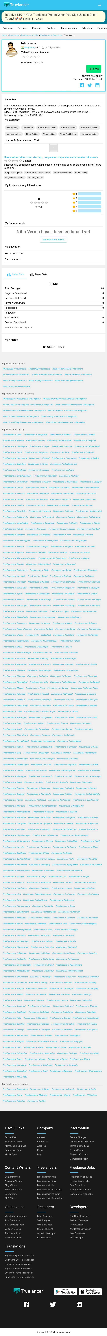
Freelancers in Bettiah (39, 1012)
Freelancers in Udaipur (36, 487)
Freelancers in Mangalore (89, 629)
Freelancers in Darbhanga (39, 699)
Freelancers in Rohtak (37, 676)
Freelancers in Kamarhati (14, 664)
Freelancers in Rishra (79, 1059)
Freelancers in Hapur (40, 735)
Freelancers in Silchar (87, 918)
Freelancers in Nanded (38, 582)
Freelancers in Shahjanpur (66, 670)
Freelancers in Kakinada (14, 694)
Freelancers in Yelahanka (40, 1065)
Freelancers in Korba (65, 629)
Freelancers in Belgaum (85, 623)
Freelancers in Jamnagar (89, 599)
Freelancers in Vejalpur (41, 1035)
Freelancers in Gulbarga (64, 605)
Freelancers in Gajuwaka (40, 717)
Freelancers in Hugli (90, 841)
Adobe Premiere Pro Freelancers (47, 374)
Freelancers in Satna (64, 717)
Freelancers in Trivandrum (15, 482)
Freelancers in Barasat (89, 682)
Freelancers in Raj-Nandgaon (83, 923)
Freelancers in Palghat (13, 988)
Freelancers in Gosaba (36, 770)
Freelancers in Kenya (12, 1095)
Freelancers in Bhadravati (38, 882)
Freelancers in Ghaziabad (14, 458)
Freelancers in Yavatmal (14, 1006)
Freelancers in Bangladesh (15, 1089)
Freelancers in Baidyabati (14, 1071)
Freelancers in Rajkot (88, 458)
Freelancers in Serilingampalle (17, 929)
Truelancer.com (62, 1332)
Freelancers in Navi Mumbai (88, 511)
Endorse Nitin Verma (53, 239)
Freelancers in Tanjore (85, 694)
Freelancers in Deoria (34, 1000)
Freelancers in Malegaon (69, 617)
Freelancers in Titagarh (86, 1006)
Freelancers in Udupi (36, 876)
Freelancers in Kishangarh (61, 988)
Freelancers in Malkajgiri (66, 929)
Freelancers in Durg (12, 723)
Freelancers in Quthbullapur (15, 764)
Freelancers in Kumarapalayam (42, 806)
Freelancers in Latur (43, 652)
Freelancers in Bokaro (84, 576)
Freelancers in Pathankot (64, 847)
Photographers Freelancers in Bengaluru (21, 399)
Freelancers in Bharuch (69, 912)
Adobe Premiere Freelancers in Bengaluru (75, 405)
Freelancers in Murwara (14, 806)
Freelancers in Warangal (14, 582)
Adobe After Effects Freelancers (67, 369)
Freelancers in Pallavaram (62, 900)
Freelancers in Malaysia (36, 1095)
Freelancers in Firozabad (85, 676)
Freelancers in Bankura (64, 977)
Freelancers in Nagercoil (65, 764)
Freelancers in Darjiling (13, 1024)
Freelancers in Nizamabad (15, 682)
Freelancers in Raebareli (14, 817)
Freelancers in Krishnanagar (16, 941)
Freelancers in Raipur (63, 511)
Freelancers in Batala (65, 941)
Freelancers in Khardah (80, 1000)
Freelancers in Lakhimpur (14, 953)
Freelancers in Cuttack (60, 576)
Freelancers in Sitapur (79, 876)
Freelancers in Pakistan (14, 1101)
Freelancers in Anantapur (69, 741)
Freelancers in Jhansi (13, 635)
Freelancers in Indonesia (63, 1089)
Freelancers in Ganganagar (36, 753)
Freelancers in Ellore (63, 823)
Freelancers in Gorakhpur (42, 523)
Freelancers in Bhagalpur (36, 647)
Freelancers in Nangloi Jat (71, 806)
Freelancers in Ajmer (12, 594)
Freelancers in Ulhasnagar (37, 594)
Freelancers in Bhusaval (87, 823)
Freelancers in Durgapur (88, 588)
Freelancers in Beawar (36, 994)
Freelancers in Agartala (56, 782)
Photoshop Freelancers (39, 369)
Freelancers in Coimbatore (64, 458)
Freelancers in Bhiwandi (64, 564)
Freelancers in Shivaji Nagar (73, 540)
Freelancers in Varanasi (39, 511)
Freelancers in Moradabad (38, 564)
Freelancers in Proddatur (66, 841)
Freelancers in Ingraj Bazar (65, 864)
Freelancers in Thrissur (13, 493)
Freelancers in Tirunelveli (42, 517)
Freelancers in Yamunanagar (88, 776)
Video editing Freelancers (40, 380)
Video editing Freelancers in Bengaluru (59, 416)
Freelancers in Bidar (34, 782)
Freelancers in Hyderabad (59, 440)
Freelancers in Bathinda (63, 735)
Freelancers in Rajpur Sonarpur (17, 629)
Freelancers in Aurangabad (45, 540)
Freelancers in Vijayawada (65, 482)
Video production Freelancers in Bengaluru (65, 422)
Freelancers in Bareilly (13, 564)
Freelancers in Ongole (61, 853)
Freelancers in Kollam (70, 641)
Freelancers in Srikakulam (15, 1053)
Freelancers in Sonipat (81, 723)
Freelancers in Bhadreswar (15, 1035)
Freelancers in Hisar (35, 688)
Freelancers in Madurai (38, 493)
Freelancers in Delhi (12, 434)
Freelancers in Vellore (40, 605)
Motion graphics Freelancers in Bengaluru (67, 410)
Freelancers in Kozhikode (63, 582)
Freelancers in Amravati (14, 576)
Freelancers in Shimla (39, 853)
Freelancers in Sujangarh (40, 823)
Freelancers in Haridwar (39, 817)
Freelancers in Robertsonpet (69, 971)
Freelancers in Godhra (37, 988)
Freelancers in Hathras (62, 1012)
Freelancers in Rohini (36, 552)
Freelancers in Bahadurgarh (15, 912)
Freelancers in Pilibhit (13, 994)
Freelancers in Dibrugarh (38, 1029)
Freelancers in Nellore (63, 635)
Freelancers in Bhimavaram (15, 947)
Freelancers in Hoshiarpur (35, 900)
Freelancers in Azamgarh (14, 1065)
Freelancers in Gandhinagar (85, 800)
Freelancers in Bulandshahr (87, 794)
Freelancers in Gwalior (13, 505)
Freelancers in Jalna (12, 711)
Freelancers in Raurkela (88, 582)
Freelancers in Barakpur (39, 935)
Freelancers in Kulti (38, 682)
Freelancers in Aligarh (79, 558)
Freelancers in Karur (88, 747)
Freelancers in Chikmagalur (67, 1035)
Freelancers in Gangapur (71, 1041)
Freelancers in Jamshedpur (15, 523)
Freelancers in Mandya (41, 977)
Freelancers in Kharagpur (14, 776)
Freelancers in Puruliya (13, 1029)
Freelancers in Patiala (63, 664)
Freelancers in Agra (65, 517)
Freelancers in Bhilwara (14, 670)
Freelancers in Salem (84, 546)
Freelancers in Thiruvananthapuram (19, 558)
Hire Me (93, 69)
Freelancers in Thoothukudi (38, 635)
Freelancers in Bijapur (40, 705)
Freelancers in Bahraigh (39, 829)
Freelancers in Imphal (13, 770)
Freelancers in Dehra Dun (14, 588)
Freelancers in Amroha (13, 847)
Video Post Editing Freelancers (69, 380)
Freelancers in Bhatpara (89, 605)
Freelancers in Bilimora (13, 599)
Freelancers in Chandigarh (15, 446)
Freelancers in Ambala (63, 935)
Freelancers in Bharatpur (85, 753)
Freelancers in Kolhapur (63, 594)
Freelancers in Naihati (34, 723)
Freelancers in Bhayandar (62, 588)
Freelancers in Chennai (84, 434)
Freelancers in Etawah (87, 717)
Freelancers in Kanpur (40, 482)
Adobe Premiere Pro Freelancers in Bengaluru (24, 410)
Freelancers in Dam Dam (63, 1024)
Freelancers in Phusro (88, 817)
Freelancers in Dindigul (62, 694)
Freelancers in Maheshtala (15, 617)
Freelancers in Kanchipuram (62, 770)
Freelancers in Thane (38, 464)
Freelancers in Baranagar (14, 717)
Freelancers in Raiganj (39, 864)
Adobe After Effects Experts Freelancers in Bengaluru (28, 405)
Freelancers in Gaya (44, 629)
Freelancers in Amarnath (40, 776)
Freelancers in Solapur (13, 546)
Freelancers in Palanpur (38, 1024)
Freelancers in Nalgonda (86, 1029)
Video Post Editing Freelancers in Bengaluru (23, 422)
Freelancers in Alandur (43, 906)
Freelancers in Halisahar (39, 1006)
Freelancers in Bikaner (82, 505)
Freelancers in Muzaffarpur (63, 658)
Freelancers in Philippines (84, 1095)
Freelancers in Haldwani (64, 953)
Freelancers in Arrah (88, 764)
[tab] (15, 274)
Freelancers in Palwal (62, 1029)
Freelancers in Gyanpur (13, 794)
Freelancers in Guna (65, 906)
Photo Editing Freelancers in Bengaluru (20, 416)
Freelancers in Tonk (58, 923)
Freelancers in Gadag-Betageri (17, 859)
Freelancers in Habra (87, 953)
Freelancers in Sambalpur (14, 888)
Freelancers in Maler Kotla (15, 1077)
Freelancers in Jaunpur (90, 864)
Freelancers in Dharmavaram (88, 1071)
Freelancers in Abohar (59, 994)
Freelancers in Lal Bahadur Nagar (40, 711)
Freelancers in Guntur (13, 499)
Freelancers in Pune (35, 440)
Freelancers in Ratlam (13, 747)
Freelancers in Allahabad (38, 535)
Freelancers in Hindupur (61, 982)
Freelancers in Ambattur (14, 658)
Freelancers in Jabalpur (58, 505)
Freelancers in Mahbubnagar (16, 971)
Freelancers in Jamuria (64, 894)
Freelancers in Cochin (13, 487)
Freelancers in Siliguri (87, 594)
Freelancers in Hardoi (87, 1024)
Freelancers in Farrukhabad (15, 741)
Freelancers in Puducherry (15, 570)
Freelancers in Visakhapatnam (17, 476)
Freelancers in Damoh (56, 1047)
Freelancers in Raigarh (13, 1041)
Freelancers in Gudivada (66, 1065)
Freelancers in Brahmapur (39, 670)
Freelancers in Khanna (35, 1059)
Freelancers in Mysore (13, 552)
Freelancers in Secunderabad (85, 487)
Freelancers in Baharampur (45, 835)
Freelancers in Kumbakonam (16, 870)
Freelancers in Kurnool (36, 611)
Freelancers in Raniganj (87, 988)
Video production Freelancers (16, 386)
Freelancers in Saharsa (42, 941)
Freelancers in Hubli (58, 552)
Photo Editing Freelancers (14, 380)
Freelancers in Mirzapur (89, 770)
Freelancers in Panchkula (38, 794)
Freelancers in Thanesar (68, 959)
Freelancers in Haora (82, 535)
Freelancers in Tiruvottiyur (37, 729)
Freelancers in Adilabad (79, 1047)
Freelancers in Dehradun (84, 499)
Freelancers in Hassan (57, 1000)
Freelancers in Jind (11, 894)
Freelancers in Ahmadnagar (44, 641)
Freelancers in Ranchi (60, 499)
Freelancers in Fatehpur (43, 870)
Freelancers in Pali (63, 776)
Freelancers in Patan (12, 1059)
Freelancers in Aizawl (63, 705)
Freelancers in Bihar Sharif (15, 735)
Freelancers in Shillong (85, 982)
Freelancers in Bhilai (39, 570)
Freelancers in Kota (35, 505)
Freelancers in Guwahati (63, 493)
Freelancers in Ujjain (59, 611)
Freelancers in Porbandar (14, 959)
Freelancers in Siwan (33, 1047)
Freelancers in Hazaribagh (43, 912)
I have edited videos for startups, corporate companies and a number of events (51, 157)
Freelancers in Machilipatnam (16, 812)
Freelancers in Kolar (12, 1018)
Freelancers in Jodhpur (90, 482)
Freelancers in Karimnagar (15, 758)
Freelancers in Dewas (68, 711)
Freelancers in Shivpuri (13, 882)
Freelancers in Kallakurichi (15, 517)
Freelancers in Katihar (43, 812)
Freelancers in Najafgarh (89, 517)
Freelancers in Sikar (62, 794)
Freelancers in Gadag (39, 888)
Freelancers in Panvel (63, 1006)
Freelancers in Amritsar (36, 499)
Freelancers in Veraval (85, 882)
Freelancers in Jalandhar (45, 476)
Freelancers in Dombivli (13, 535)
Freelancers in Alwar (63, 699)
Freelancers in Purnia (12, 800)
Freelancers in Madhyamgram (37, 894)
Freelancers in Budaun (84, 888)
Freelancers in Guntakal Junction (42, 1041)
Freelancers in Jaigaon (88, 894)
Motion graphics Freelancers (78, 374)
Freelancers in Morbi (89, 1053)
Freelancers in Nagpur (39, 470)
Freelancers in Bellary (38, 658)
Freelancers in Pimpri (90, 523)
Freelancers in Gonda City (14, 982)
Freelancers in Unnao (61, 888)
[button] (7, 28)
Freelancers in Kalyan (13, 529)
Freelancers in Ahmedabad (87, 446)
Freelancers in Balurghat (42, 947)
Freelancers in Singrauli (64, 817)
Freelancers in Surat (60, 452)
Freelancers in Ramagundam (39, 747)
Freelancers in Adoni (62, 882)
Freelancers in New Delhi (14, 511)
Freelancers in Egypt (39, 1089)
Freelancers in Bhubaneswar (64, 464)
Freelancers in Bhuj (38, 982)
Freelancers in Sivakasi (65, 747)
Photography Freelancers (14, 369)
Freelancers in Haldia (87, 859)
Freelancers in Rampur (58, 688)
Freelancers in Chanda (86, 664)
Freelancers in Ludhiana (63, 470)
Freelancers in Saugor (62, 729)
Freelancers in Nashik (67, 523)
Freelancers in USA (36, 1101)
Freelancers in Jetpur (67, 1053)
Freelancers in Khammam (14, 864)
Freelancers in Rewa (12, 782)
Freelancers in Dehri (12, 1000)
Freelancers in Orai (11, 900)
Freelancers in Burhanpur (38, 788)
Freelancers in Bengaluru (36, 452)
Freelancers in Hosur (60, 753)
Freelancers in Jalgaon (39, 623)
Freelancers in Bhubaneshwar (52, 558)
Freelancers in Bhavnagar (85, 570)
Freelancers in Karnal (41, 764)
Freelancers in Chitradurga (41, 959)
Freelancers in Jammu (13, 611)
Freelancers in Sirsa (88, 829)
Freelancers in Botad (57, 1059)
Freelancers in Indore (62, 446)
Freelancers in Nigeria (60, 1095)
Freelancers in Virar (43, 929)
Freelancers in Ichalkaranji (15, 705)
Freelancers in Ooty (12, 753)
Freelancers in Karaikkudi (64, 829)
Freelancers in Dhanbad (88, 529)
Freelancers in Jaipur (39, 446)
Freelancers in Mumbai (60, 434)
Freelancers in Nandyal (13, 876)
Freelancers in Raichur (67, 758)
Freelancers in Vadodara (14, 464)
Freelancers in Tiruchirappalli (16, 540)
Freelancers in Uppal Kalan (42, 1053)
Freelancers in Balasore (61, 1071)
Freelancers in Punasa (61, 647)
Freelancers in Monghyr (81, 782)
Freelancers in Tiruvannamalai (17, 965)
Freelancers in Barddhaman (63, 682)
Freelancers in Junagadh (14, 823)
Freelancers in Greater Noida (84, 688)
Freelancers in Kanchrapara (68, 965)
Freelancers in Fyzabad (39, 918)
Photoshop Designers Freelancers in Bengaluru (64, 399)
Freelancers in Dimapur (42, 971)
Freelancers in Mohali (59, 487)
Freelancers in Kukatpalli (66, 652)
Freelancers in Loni (57, 876)
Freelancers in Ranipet (86, 705)
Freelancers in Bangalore (35, 434)
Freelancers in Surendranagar (74, 835)
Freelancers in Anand (43, 965)
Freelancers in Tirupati (57, 723)
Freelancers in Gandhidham (69, 870)
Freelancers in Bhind (88, 847)
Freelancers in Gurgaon (84, 440)
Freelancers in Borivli (61, 570)
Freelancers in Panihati (87, 635)
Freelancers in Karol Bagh (39, 599)
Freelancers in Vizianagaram (16, 841)
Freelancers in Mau (83, 729)
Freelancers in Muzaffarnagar (16, 652)
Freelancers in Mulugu (13, 688)
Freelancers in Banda (12, 923)
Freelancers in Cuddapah (14, 1012)
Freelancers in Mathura (39, 664)
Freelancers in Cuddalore (14, 853)
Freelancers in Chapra (86, 788)
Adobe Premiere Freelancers (16, 374)
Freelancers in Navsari (44, 859)
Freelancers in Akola (62, 623)
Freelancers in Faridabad (14, 470)
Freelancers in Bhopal (39, 458)
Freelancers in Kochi (86, 493)
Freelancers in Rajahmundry (16, 641)
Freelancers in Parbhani (14, 699)
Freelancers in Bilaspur (86, 699)
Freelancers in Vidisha (39, 953)
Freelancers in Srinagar (37, 546)
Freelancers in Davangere (14, 623)
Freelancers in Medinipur (14, 918)
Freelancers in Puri (66, 859)
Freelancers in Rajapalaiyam (86, 1018)
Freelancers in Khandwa (14, 829)
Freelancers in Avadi (12, 729)
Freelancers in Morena (35, 923)
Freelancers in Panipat (38, 694)
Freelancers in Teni (61, 535)
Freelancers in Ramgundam (84, 611)
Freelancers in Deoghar (13, 788)
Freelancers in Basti (38, 1071)
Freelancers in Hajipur (88, 977)
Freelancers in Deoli (12, 1047)
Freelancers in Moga (82, 994)
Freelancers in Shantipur (14, 935)
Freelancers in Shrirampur (42, 758)
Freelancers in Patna (69, 476)
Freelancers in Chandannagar (16, 835)
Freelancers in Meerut (36, 529)
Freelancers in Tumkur (61, 676)
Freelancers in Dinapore (64, 918)
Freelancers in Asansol (64, 599)
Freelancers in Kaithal (66, 947)
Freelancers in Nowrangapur (62, 529)
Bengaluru (29, 47)
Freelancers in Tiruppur (61, 546)
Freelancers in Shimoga (13, 676)
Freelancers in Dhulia (12, 647)
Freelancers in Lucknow (83, 452)
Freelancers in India (86, 1089)
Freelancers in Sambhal (59, 800)
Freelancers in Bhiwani (66, 812)
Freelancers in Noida (12, 452)
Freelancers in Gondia (60, 1018)
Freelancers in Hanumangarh (16, 906)
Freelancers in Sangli (37, 576)
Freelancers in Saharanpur (15, 605)
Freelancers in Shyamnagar (42, 617)
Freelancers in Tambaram (38, 847)
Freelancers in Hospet (35, 800)
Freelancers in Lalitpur (86, 1012)
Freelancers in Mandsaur (35, 1018)
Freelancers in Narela (79, 552)
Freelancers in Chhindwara (15, 977)
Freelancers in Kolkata (13, 440)
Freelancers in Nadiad (63, 788)
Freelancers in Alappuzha (42, 741)
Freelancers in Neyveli (42, 841)
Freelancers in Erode (38, 588)
